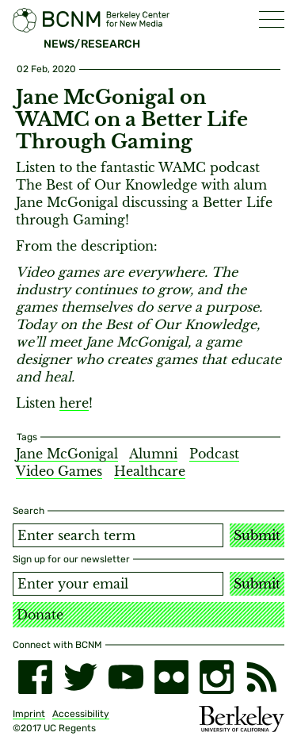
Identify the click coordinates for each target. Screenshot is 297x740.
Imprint (29, 713)
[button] (271, 19)
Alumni (153, 454)
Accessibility (80, 713)
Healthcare (149, 471)
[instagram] (216, 677)
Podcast (214, 454)
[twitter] (80, 677)
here (74, 403)
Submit (257, 535)
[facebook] (35, 677)
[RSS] (261, 677)
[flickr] (171, 677)
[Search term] (118, 535)
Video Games (59, 471)
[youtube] (125, 677)
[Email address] (118, 584)
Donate (40, 615)
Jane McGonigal (67, 454)
